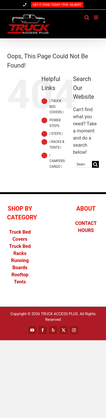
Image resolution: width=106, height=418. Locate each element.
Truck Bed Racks (20, 249)
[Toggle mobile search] (86, 17)
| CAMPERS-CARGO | (57, 160)
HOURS (86, 230)
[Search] (95, 164)
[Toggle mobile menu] (96, 17)
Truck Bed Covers (20, 235)
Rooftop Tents (19, 278)
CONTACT (86, 223)
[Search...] (82, 164)
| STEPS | (56, 134)
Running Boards (20, 264)
